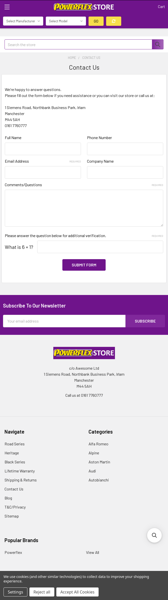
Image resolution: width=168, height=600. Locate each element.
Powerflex (13, 552)
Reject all (41, 592)
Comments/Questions (84, 184)
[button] (154, 535)
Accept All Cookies (77, 592)
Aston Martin (99, 461)
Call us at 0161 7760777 (84, 395)
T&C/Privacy (15, 507)
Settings (15, 592)
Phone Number (99, 137)
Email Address (43, 161)
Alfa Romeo (98, 443)
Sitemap (12, 516)
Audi (92, 470)
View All (92, 552)
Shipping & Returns (21, 479)
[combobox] (84, 44)
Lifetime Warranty (20, 470)
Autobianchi (99, 479)
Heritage (12, 452)
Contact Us (14, 488)
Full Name (13, 137)
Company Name (100, 161)
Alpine (94, 452)
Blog (8, 497)
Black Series (15, 461)
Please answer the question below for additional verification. (84, 235)
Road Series (15, 443)
